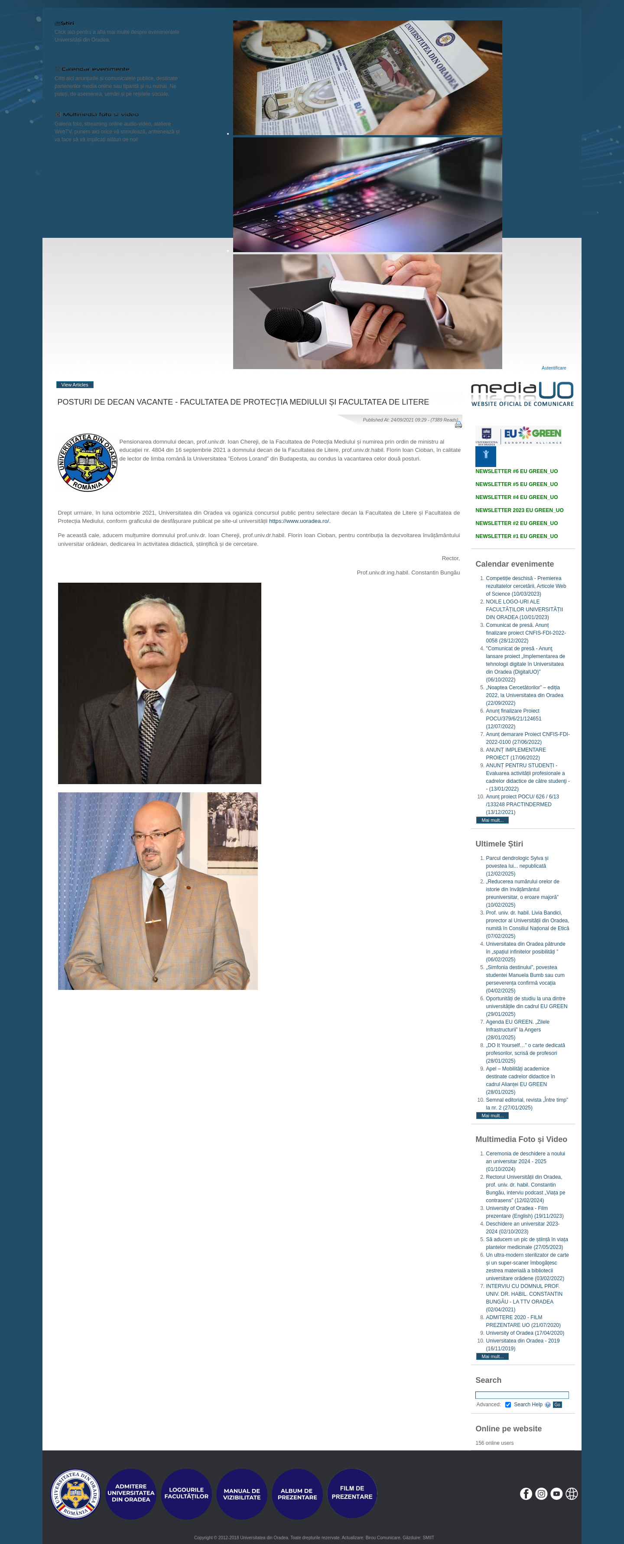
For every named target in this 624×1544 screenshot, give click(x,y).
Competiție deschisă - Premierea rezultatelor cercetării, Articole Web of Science (526, 586)
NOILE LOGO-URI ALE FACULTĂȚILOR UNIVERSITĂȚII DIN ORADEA (524, 609)
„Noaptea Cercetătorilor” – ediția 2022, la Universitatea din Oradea (524, 695)
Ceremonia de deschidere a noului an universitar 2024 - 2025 (525, 1161)
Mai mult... (492, 820)
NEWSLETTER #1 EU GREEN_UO (516, 536)
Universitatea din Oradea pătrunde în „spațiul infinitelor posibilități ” (525, 952)
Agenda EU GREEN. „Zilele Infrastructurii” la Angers (517, 1030)
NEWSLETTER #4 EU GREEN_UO (516, 497)
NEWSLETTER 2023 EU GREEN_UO (519, 510)
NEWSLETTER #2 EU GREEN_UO (516, 523)
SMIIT (428, 1537)
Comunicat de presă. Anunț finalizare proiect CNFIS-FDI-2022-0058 (526, 633)
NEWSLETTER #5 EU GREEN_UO (516, 484)
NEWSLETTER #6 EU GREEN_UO (516, 471)
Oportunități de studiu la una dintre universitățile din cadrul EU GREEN (526, 1006)
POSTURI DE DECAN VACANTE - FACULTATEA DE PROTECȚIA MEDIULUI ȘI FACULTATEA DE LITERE (243, 402)
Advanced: (493, 1404)
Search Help (532, 1404)
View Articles (75, 384)
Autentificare (554, 368)
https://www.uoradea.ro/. (300, 521)
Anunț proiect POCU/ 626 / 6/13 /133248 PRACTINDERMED (522, 804)
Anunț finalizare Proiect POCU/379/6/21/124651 (513, 719)
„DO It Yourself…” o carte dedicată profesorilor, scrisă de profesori (525, 1053)
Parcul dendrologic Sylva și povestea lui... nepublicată (517, 866)
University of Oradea (525, 1333)
